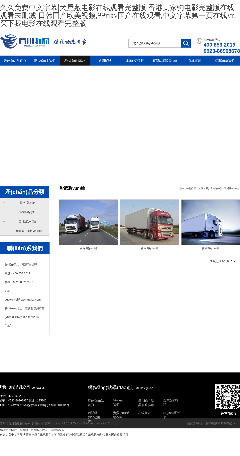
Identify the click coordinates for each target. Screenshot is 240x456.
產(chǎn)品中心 (214, 188)
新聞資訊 (104, 60)
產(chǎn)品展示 (75, 60)
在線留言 (194, 60)
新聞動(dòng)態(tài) (94, 417)
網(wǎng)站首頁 (15, 60)
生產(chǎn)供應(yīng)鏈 (22, 230)
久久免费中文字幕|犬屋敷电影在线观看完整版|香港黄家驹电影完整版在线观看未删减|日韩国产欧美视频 (64, 434)
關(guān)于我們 (45, 60)
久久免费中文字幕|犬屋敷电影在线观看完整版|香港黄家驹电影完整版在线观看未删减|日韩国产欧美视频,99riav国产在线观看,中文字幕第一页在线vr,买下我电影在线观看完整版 (118, 15)
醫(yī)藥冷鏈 (19, 202)
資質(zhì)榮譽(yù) (165, 60)
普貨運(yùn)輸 (19, 221)
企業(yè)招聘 (135, 60)
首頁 (200, 188)
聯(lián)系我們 (225, 60)
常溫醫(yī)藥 (19, 212)
